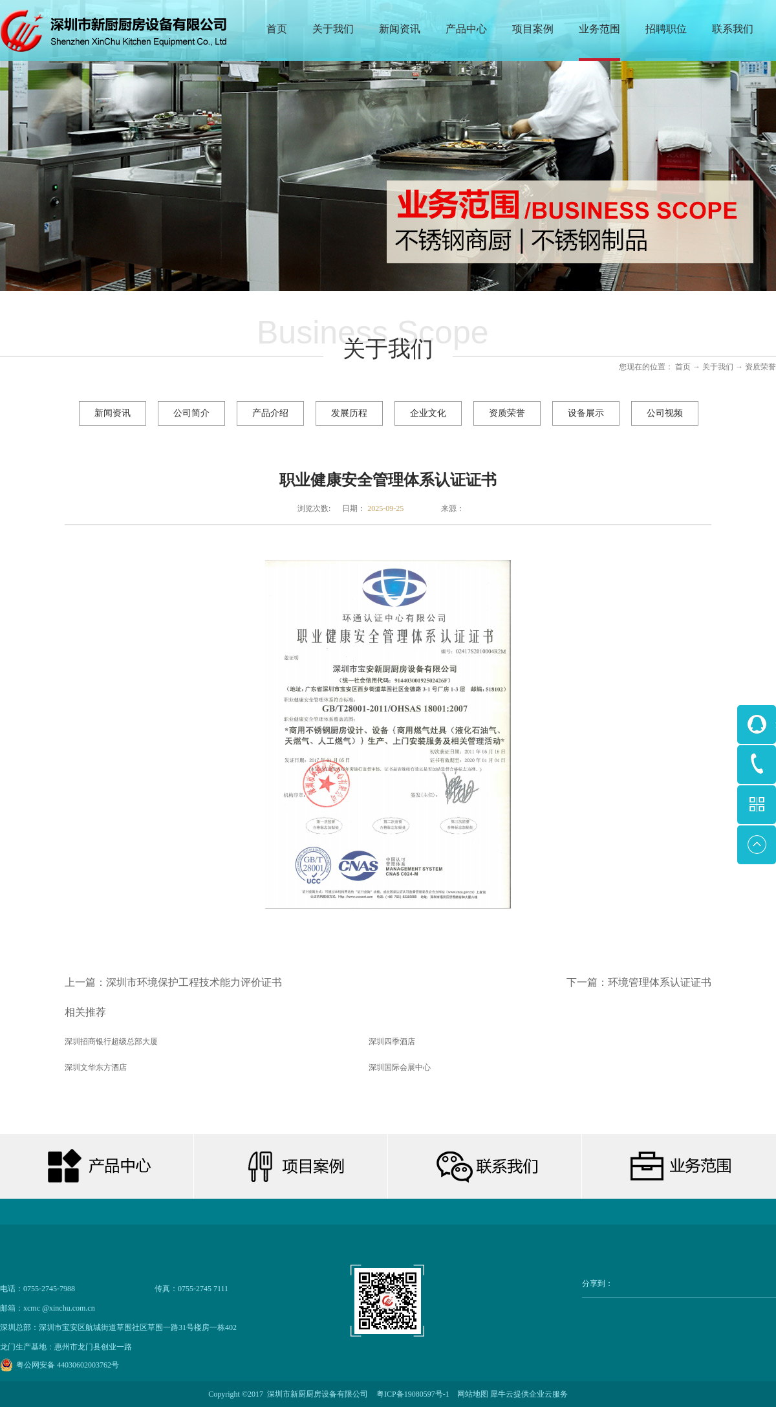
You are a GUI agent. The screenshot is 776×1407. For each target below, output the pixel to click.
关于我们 (717, 366)
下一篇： (638, 982)
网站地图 (470, 1394)
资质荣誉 (760, 366)
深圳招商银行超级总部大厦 (111, 1041)
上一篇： (173, 982)
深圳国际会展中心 (400, 1067)
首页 (276, 28)
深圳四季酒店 (392, 1041)
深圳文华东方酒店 (96, 1067)
